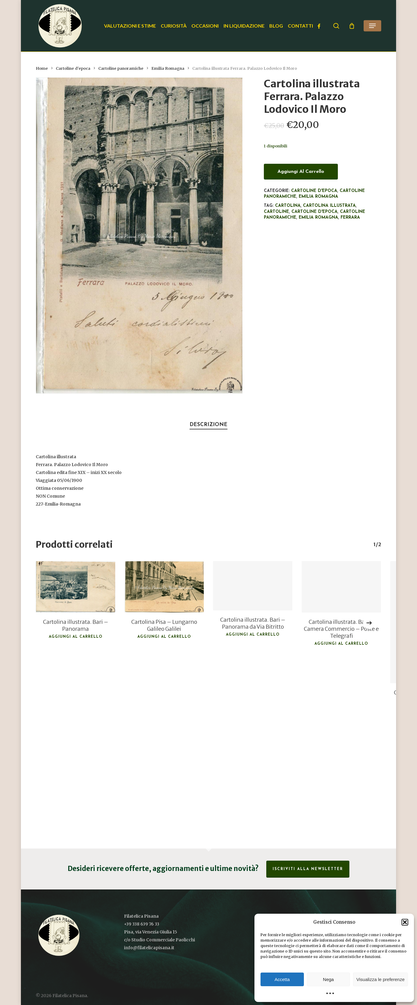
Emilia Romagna (167, 68)
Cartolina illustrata (329, 205)
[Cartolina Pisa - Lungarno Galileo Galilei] (164, 587)
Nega (328, 979)
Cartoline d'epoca (73, 68)
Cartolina (288, 205)
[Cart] (351, 25)
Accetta (282, 979)
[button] (405, 922)
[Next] (369, 623)
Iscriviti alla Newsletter (308, 869)
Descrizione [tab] (208, 424)
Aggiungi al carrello (300, 171)
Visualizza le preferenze (380, 979)
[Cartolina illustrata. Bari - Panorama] (75, 587)
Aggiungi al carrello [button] (76, 637)
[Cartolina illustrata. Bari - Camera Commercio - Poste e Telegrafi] (341, 587)
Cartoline (276, 212)
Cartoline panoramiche (120, 68)
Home (42, 68)
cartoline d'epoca (314, 212)
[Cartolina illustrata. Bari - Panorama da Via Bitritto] (253, 586)
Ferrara (350, 217)
